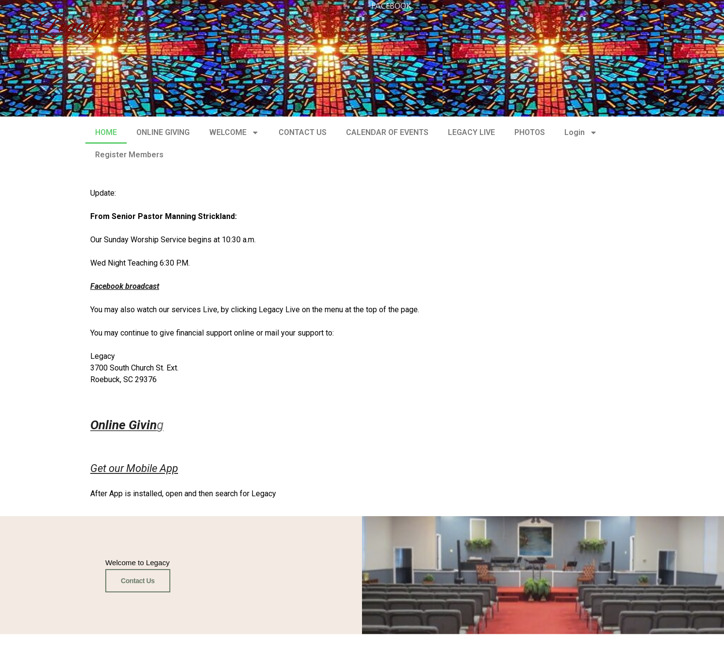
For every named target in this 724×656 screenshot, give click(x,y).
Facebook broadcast (124, 286)
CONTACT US (303, 132)
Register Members (129, 154)
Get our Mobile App (134, 468)
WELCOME (234, 132)
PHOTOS (529, 132)
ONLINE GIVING (163, 132)
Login (580, 132)
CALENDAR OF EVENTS (387, 132)
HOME (106, 132)
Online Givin (123, 425)
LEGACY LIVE (471, 132)
